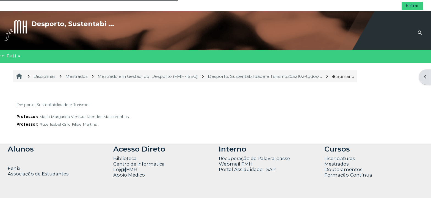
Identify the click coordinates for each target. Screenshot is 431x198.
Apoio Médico (129, 175)
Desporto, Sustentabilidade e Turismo (52, 104)
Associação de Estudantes (38, 174)
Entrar (412, 5)
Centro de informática (139, 164)
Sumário (343, 76)
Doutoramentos (343, 169)
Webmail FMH (236, 164)
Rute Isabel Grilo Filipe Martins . (69, 124)
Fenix (14, 168)
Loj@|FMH (125, 169)
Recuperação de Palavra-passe (254, 158)
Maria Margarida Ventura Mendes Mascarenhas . (85, 116)
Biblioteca (125, 158)
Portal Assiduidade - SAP (247, 169)
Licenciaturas (339, 158)
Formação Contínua (348, 175)
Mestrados (336, 164)
